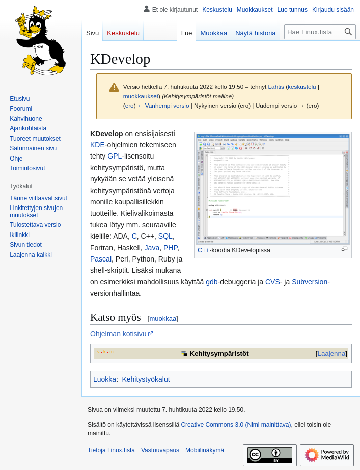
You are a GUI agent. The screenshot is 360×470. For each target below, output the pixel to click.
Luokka (104, 379)
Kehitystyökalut (146, 379)
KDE (97, 145)
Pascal (101, 259)
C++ (203, 250)
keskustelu (302, 86)
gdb (211, 282)
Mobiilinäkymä (204, 450)
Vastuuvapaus (160, 450)
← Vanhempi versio (163, 105)
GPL (114, 156)
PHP (170, 248)
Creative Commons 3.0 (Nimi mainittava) (236, 424)
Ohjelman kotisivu (118, 334)
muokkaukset (140, 96)
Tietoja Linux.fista (111, 450)
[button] (31, 254)
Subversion (309, 282)
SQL (165, 236)
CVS (272, 282)
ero (129, 105)
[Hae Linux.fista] (320, 31)
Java (152, 248)
